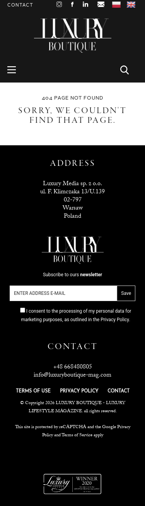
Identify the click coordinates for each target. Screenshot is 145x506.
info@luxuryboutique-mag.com (72, 375)
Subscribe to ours (72, 274)
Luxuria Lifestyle (73, 454)
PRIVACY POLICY (79, 391)
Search (129, 70)
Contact (20, 5)
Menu (16, 70)
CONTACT (118, 391)
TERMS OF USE (33, 391)
